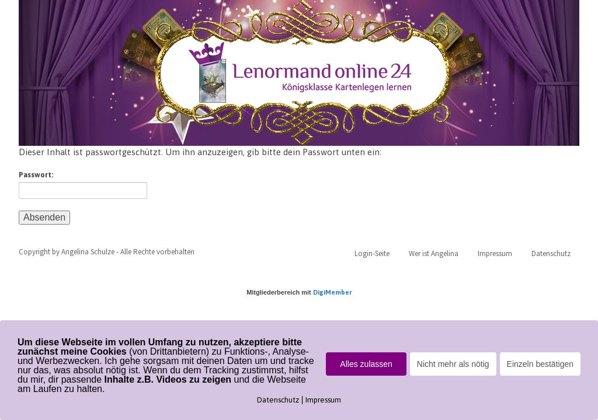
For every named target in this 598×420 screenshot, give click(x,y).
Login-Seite (372, 253)
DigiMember (332, 292)
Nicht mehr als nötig (453, 364)
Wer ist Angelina (433, 253)
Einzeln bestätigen (540, 364)
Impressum (495, 253)
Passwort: (83, 184)
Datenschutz (551, 253)
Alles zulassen (366, 364)
